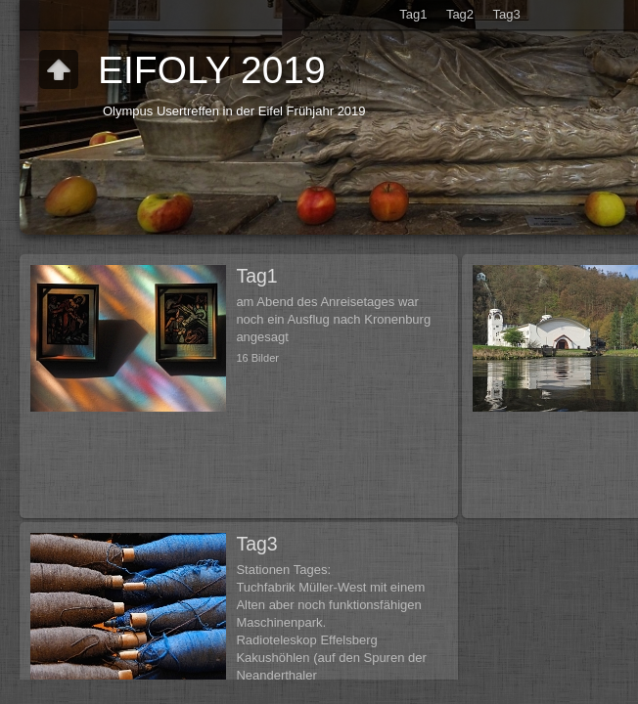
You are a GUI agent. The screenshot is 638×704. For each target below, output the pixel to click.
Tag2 (460, 14)
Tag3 (507, 14)
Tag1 (413, 14)
